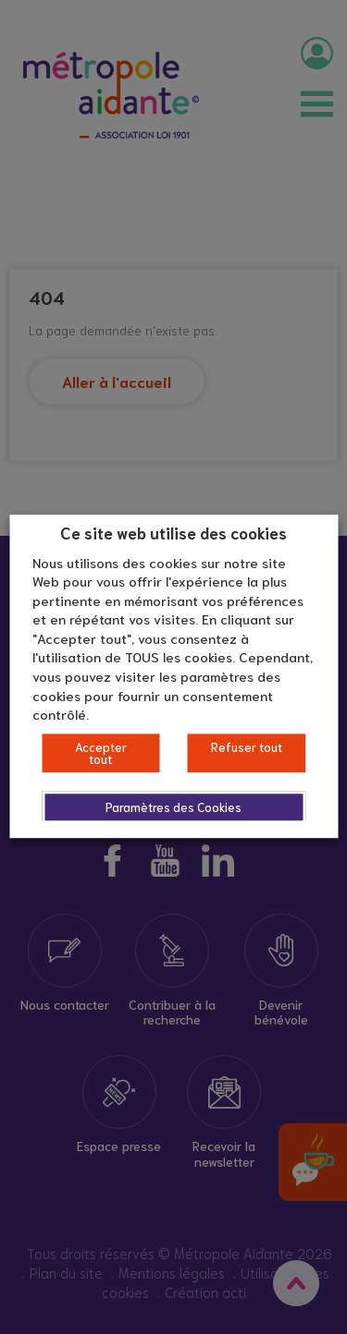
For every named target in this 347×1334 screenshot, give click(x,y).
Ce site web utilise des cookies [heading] (173, 532)
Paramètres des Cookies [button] (173, 807)
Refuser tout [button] (246, 747)
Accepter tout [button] (101, 753)
